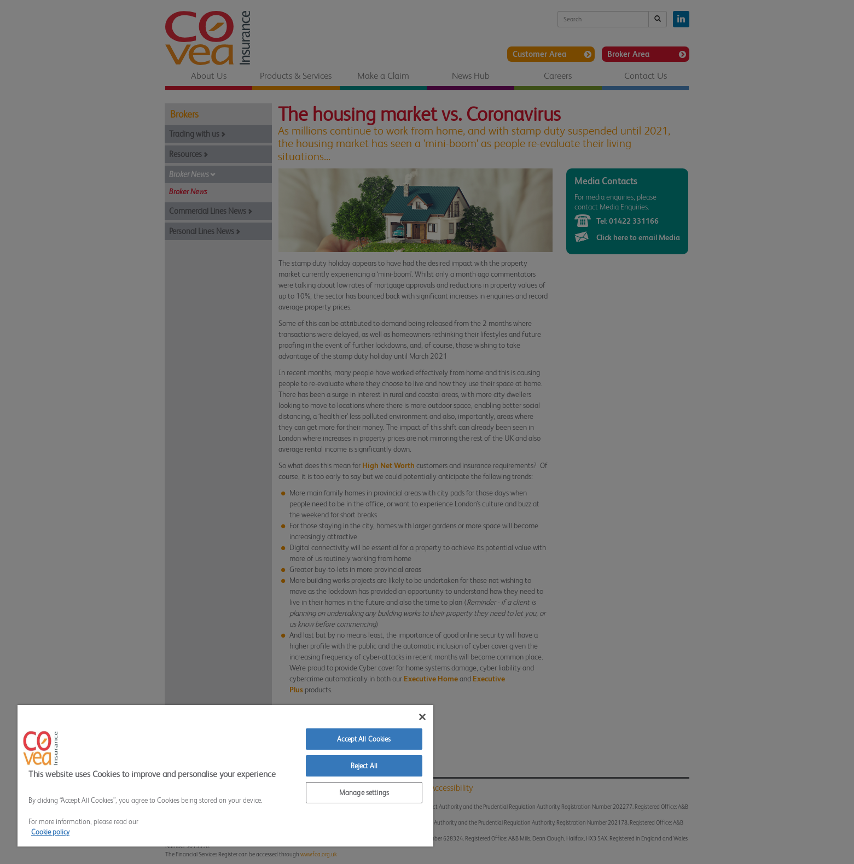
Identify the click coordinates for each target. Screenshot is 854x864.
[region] (225, 776)
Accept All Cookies (364, 739)
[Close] (422, 717)
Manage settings (364, 793)
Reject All (364, 766)
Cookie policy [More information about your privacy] (50, 832)
